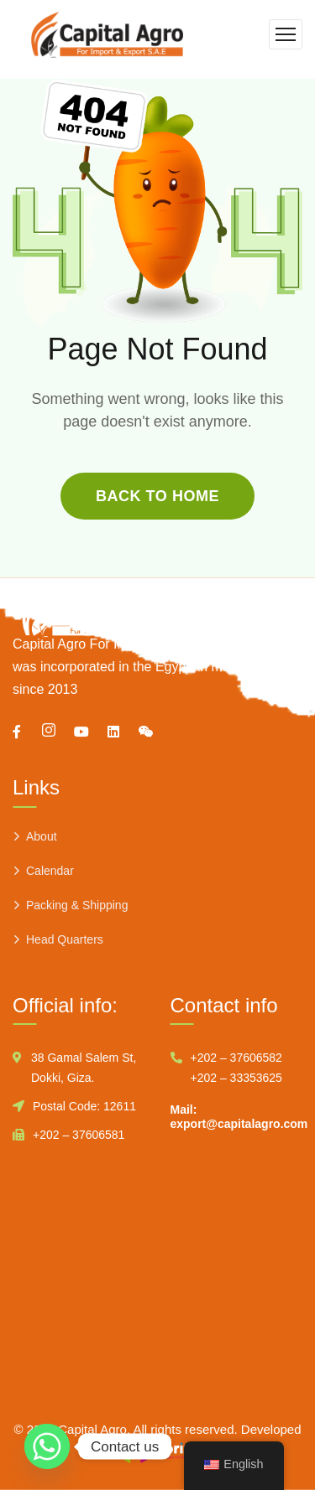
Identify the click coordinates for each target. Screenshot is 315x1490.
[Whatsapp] (47, 1446)
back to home (157, 496)
